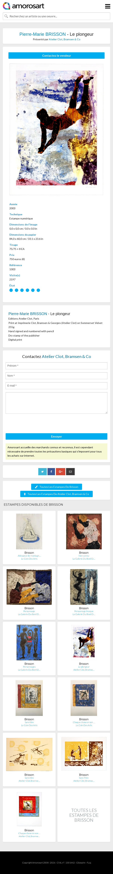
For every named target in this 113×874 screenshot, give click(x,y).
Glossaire (80, 862)
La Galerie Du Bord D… (84, 558)
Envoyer (56, 436)
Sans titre (29, 722)
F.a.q (89, 862)
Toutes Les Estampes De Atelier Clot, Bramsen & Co (56, 494)
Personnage (29, 611)
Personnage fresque (83, 611)
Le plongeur (84, 666)
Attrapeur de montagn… (29, 555)
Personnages (29, 666)
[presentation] (34, 424)
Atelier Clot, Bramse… (83, 669)
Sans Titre (84, 777)
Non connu (84, 555)
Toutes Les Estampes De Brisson (56, 486)
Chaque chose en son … (84, 722)
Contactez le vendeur (56, 55)
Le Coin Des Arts (29, 558)
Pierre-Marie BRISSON (43, 34)
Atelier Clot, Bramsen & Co (64, 39)
